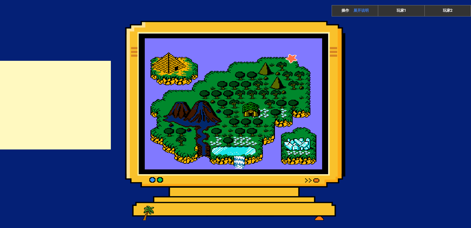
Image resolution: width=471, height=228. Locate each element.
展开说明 (361, 10)
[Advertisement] (55, 105)
